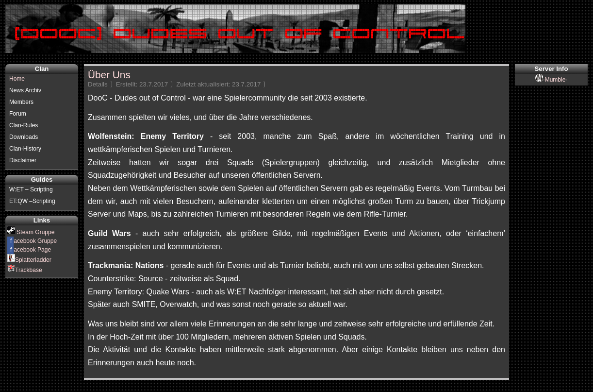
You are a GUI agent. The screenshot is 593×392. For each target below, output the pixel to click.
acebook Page (29, 249)
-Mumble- (551, 79)
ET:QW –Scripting (32, 201)
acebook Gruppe (32, 241)
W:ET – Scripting (31, 189)
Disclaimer (22, 160)
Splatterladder (29, 259)
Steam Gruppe (30, 232)
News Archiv (25, 90)
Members (21, 102)
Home (17, 78)
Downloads (23, 137)
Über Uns (109, 74)
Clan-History (25, 148)
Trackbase (24, 270)
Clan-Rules (23, 125)
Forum (17, 113)
